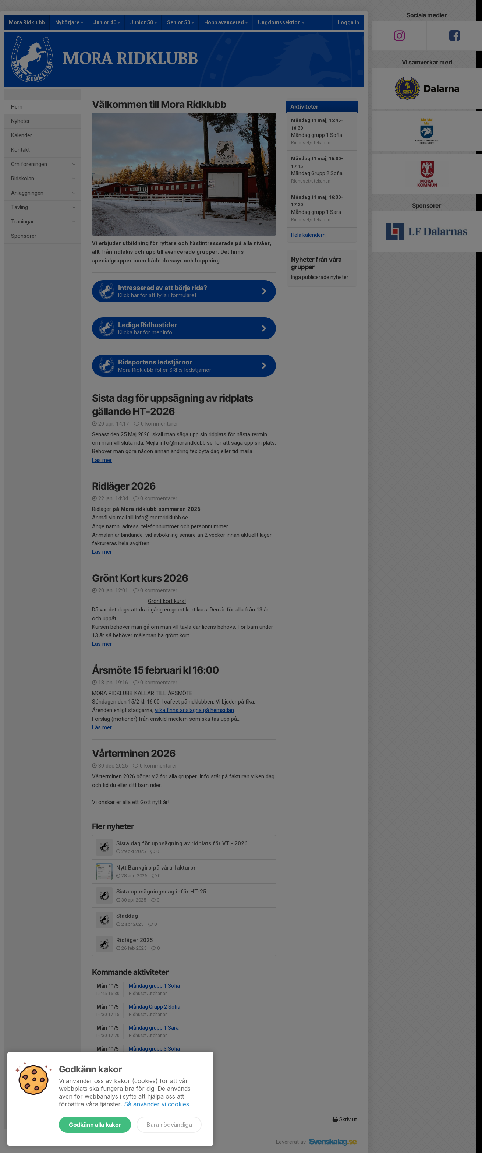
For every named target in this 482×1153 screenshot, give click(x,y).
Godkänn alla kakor (95, 1124)
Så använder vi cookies (156, 1104)
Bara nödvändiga (169, 1124)
